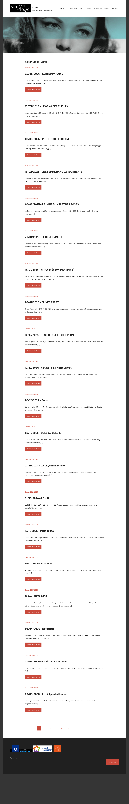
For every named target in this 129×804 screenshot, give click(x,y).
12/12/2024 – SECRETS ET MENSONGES (62, 390)
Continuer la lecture (34, 90)
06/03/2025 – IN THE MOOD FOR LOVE (60, 139)
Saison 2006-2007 (31, 584)
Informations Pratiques (101, 8)
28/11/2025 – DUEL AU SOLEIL (53, 456)
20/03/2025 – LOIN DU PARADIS (55, 73)
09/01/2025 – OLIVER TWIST (52, 317)
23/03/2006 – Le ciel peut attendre (58, 722)
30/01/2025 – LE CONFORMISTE (55, 251)
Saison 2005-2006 (31, 551)
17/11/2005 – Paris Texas (48, 556)
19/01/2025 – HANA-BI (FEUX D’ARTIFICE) (64, 284)
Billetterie (87, 8)
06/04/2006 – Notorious (48, 656)
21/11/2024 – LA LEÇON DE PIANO (56, 490)
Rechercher (14, 788)
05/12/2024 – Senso (44, 423)
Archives (115, 8)
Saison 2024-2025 (31, 67)
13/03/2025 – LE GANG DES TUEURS (59, 106)
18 (62, 758)
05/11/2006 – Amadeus (46, 589)
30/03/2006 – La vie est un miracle (58, 689)
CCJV (36, 7)
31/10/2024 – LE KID (44, 523)
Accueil (62, 8)
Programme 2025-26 (75, 8)
